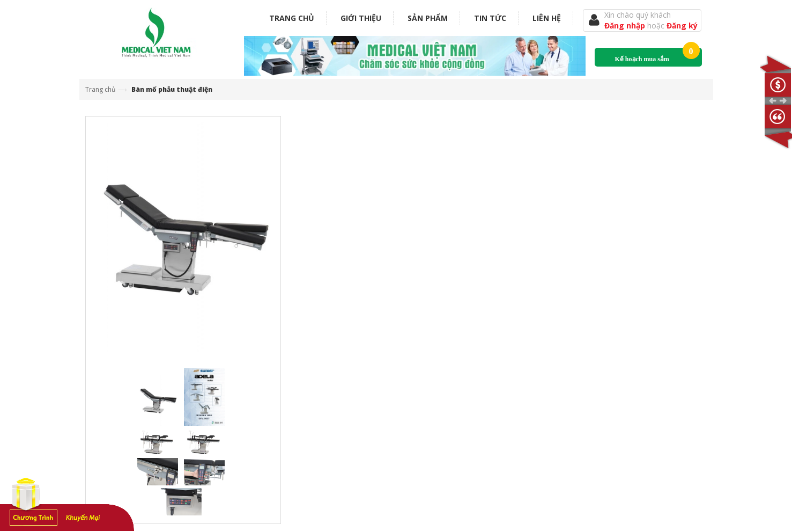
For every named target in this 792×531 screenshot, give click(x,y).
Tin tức (490, 18)
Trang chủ (291, 18)
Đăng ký (682, 25)
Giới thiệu (361, 18)
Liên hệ (546, 18)
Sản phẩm (428, 18)
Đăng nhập (625, 25)
